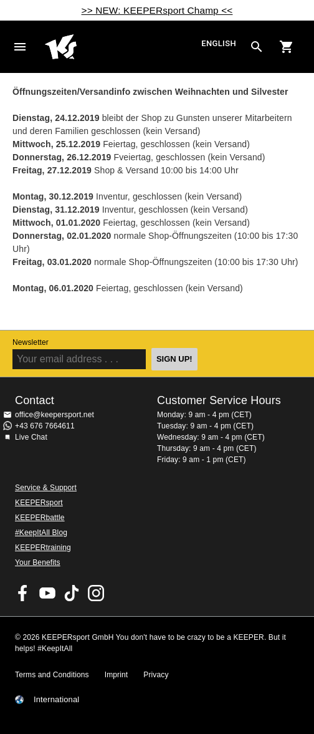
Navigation (20, 47)
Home (121, 46)
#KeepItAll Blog (41, 532)
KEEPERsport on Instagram (96, 593)
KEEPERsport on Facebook (23, 593)
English (218, 43)
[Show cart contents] (286, 46)
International (56, 699)
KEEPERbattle (40, 517)
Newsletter (30, 342)
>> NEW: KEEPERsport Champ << (157, 10)
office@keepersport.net (54, 414)
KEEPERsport (39, 502)
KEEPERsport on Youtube (47, 593)
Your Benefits (37, 562)
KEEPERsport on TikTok (72, 593)
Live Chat (31, 437)
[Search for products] (256, 46)
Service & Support (46, 487)
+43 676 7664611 (45, 426)
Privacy (155, 674)
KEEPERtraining (43, 547)
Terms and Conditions (52, 674)
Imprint (116, 674)
